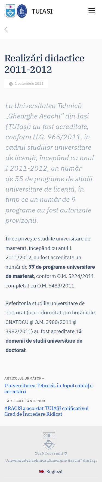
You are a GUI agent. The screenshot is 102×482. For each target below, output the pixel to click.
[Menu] (92, 10)
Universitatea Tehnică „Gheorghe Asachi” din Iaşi (51, 460)
